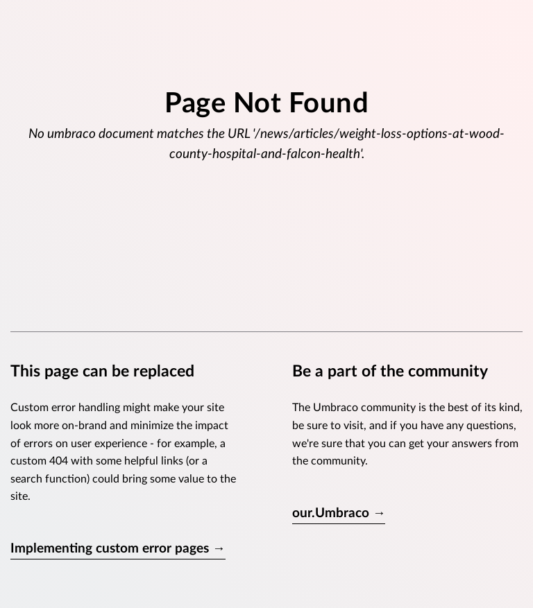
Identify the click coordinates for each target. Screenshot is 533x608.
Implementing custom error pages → (118, 548)
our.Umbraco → (339, 513)
